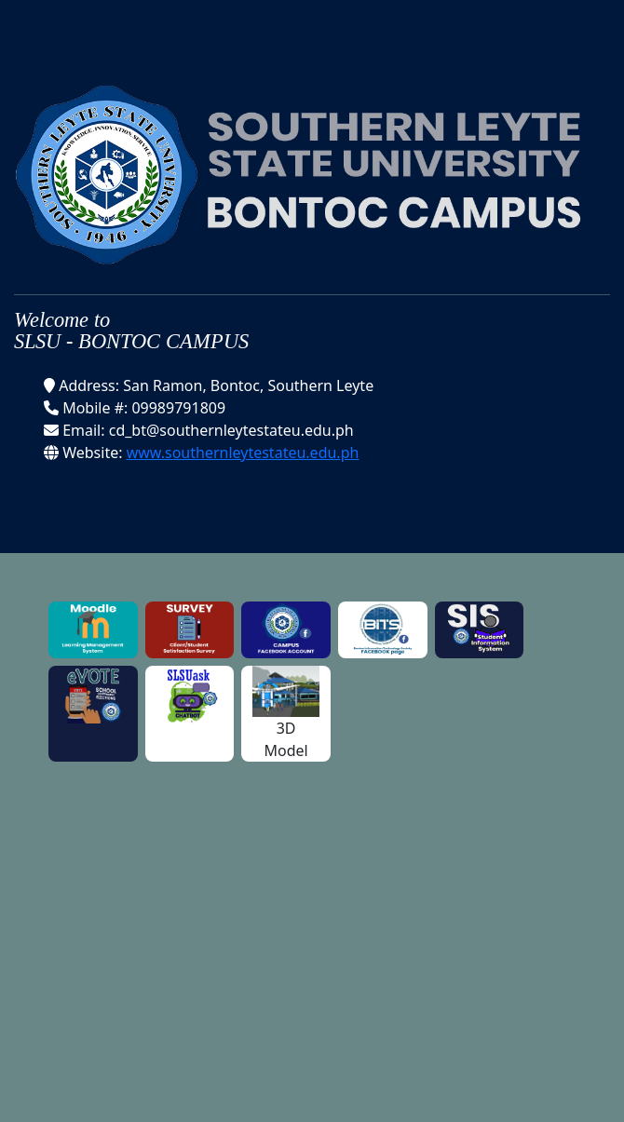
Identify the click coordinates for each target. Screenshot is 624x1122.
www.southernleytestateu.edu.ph (243, 452)
